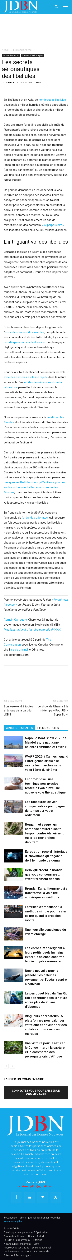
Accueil (6, 49)
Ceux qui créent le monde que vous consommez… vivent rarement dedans (44, 874)
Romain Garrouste (15, 619)
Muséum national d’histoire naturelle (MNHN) (32, 629)
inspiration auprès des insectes (24, 332)
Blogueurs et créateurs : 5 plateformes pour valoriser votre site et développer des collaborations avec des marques (46, 1025)
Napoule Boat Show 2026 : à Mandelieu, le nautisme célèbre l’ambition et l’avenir (45, 742)
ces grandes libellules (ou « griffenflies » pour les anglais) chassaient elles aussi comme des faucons (34, 487)
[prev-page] (6, 1066)
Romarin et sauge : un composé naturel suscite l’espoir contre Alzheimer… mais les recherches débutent (44, 833)
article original (19, 649)
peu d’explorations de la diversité (24, 342)
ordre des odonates (35, 517)
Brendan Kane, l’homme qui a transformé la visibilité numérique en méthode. (46, 892)
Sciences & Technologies (32, 55)
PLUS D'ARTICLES (48, 728)
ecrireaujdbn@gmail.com (36, 1186)
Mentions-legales (13, 1221)
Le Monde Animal (22, 49)
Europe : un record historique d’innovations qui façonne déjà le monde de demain (46, 856)
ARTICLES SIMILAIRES (19, 728)
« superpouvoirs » (53, 225)
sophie (10, 82)
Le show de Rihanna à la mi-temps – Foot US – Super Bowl (53, 710)
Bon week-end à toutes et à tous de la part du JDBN (18, 710)
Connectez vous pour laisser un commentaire (36, 1092)
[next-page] (12, 1066)
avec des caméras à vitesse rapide (26, 377)
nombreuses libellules (52, 99)
